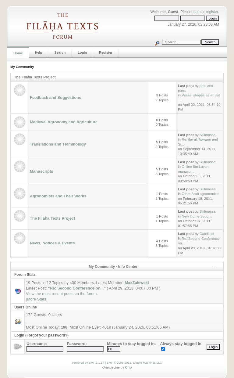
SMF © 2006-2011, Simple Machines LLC (134, 362)
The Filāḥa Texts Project (35, 77)
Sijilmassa (208, 135)
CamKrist (207, 234)
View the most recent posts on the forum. (62, 293)
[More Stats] (36, 299)
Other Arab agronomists (200, 194)
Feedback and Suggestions (55, 97)
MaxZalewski (137, 282)
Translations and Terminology (58, 144)
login (196, 12)
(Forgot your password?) (47, 335)
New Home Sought (196, 216)
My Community (22, 67)
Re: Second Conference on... (77, 288)
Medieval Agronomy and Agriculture (64, 122)
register (212, 12)
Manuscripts (41, 171)
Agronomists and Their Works (58, 196)
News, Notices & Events (52, 243)
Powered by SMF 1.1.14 (88, 362)
